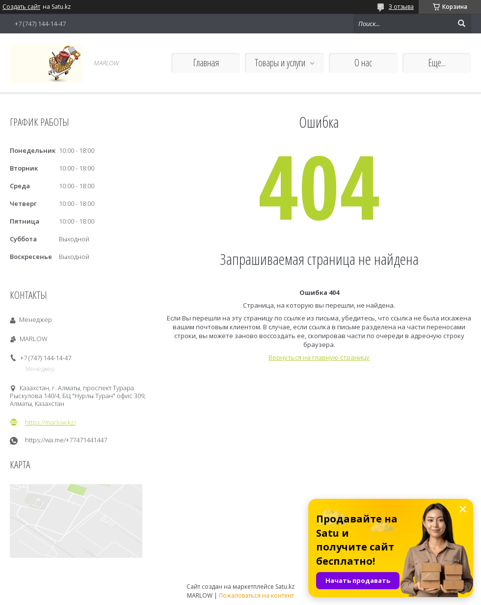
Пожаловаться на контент (256, 595)
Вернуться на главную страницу (319, 357)
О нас (363, 62)
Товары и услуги (280, 62)
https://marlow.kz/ (50, 422)
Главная (206, 62)
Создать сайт (21, 6)
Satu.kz (284, 586)
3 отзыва (401, 6)
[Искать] (461, 23)
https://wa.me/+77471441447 (66, 440)
